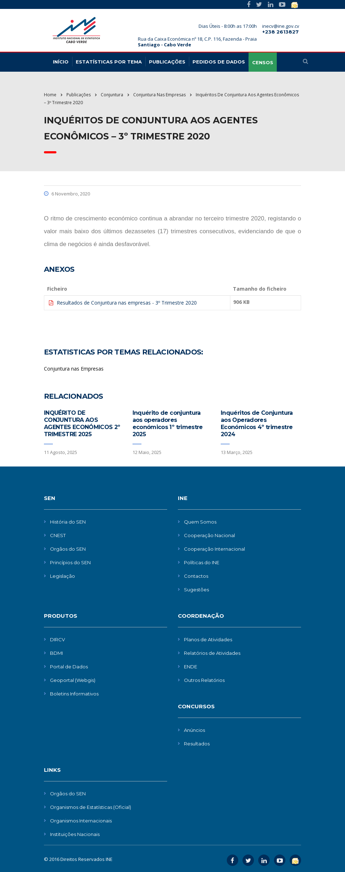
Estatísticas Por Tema (109, 62)
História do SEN (68, 522)
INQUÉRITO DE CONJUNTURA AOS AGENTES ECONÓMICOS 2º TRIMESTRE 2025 (82, 423)
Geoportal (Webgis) (72, 680)
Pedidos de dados (218, 62)
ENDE (190, 666)
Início (61, 62)
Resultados (197, 743)
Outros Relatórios (204, 680)
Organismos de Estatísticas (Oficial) (90, 807)
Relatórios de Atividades (212, 653)
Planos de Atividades (208, 639)
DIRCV (57, 639)
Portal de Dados (69, 666)
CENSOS (262, 62)
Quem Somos (200, 522)
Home (50, 95)
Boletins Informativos (74, 694)
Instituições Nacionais (75, 834)
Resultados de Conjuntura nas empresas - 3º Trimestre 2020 (127, 302)
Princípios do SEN (70, 562)
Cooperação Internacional (214, 549)
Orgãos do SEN (68, 549)
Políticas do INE (201, 562)
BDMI (56, 653)
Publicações (167, 62)
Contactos (196, 576)
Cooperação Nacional (209, 535)
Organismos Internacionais (81, 820)
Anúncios (194, 730)
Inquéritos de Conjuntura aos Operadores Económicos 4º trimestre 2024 (257, 423)
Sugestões (196, 589)
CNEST (58, 535)
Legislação (62, 576)
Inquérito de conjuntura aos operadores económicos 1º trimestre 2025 (167, 423)
